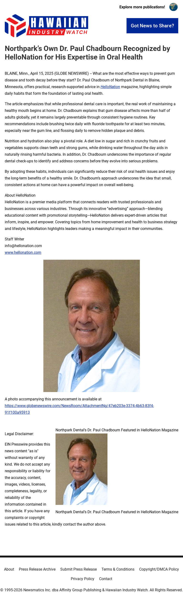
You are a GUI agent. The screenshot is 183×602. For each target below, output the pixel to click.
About (9, 569)
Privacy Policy (82, 579)
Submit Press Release (78, 569)
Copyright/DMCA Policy (159, 569)
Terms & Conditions (118, 569)
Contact (105, 579)
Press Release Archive (37, 569)
